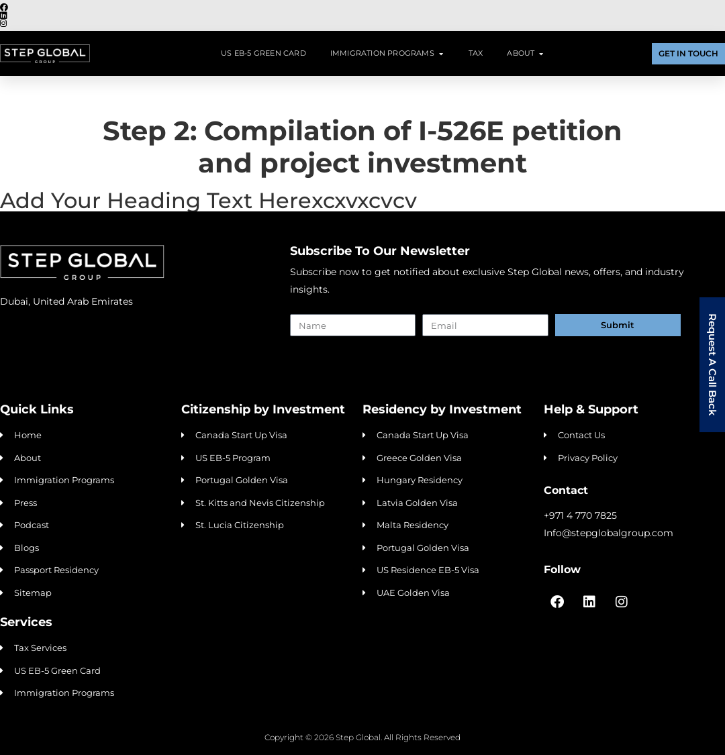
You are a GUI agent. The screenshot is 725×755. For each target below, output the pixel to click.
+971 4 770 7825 (580, 515)
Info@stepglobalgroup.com (608, 533)
